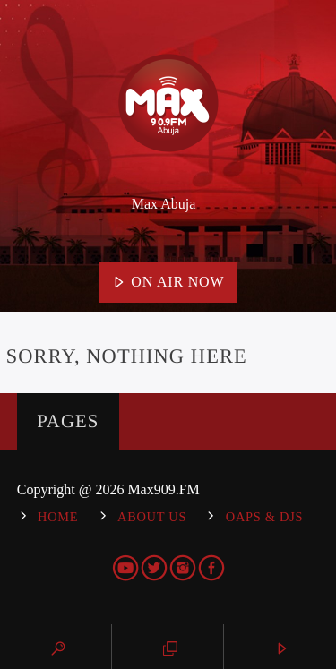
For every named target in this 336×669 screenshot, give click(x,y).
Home (58, 517)
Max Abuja (164, 203)
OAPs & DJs (264, 517)
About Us (151, 517)
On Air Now (168, 283)
